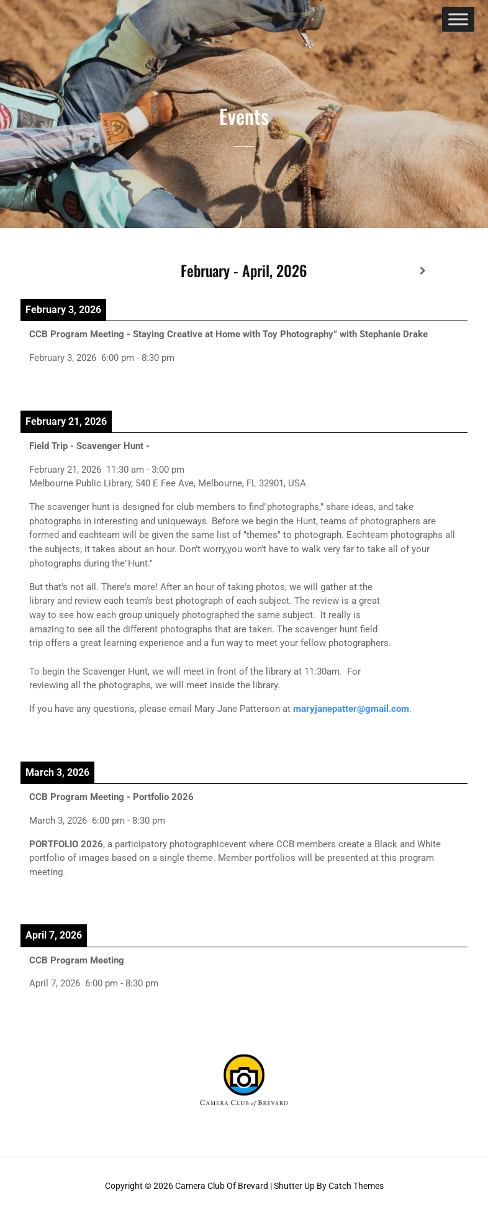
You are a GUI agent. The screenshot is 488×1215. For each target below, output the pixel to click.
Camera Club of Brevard (221, 1186)
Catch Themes (356, 1186)
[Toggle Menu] (458, 19)
